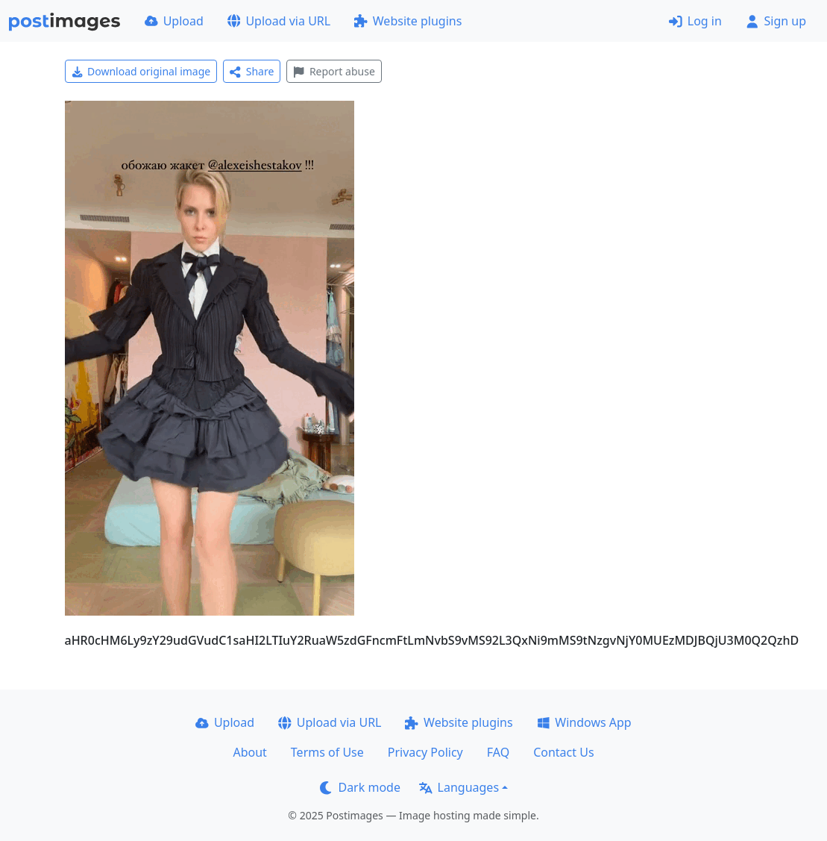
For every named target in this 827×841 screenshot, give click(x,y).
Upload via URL (278, 21)
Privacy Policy (425, 752)
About (249, 752)
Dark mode (360, 787)
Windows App (584, 722)
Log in (695, 21)
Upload (174, 21)
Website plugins (408, 21)
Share (252, 71)
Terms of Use (327, 752)
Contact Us (563, 752)
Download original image (141, 71)
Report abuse (333, 71)
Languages (459, 787)
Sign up (776, 21)
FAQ (498, 752)
